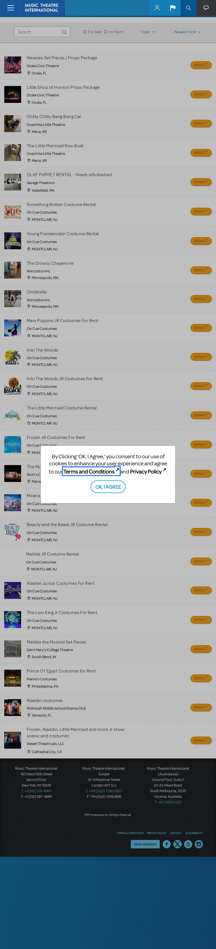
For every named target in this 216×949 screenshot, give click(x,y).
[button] (173, 8)
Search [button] (188, 8)
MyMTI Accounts (157, 8)
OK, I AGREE (108, 486)
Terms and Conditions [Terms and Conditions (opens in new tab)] (88, 471)
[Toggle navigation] (10, 8)
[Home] (31, 8)
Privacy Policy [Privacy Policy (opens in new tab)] (145, 471)
